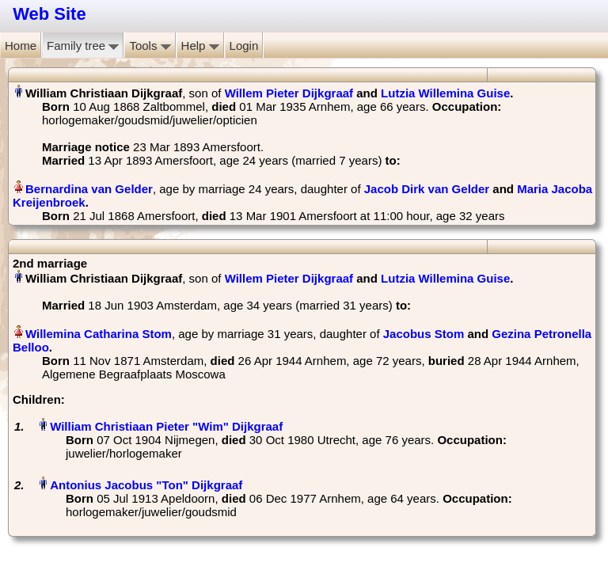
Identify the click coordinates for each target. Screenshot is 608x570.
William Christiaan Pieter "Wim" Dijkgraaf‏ (166, 426)
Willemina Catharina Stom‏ (98, 333)
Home (20, 45)
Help (200, 45)
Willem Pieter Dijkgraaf (289, 93)
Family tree (83, 45)
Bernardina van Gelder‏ (89, 189)
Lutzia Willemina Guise (445, 93)
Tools (149, 45)
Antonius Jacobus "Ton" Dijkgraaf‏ (146, 485)
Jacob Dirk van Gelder (426, 189)
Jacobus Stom (424, 333)
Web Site (49, 14)
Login (244, 45)
